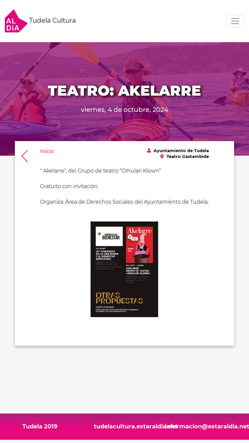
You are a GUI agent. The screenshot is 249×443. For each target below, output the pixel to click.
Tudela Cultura (40, 21)
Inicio (47, 151)
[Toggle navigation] (235, 21)
